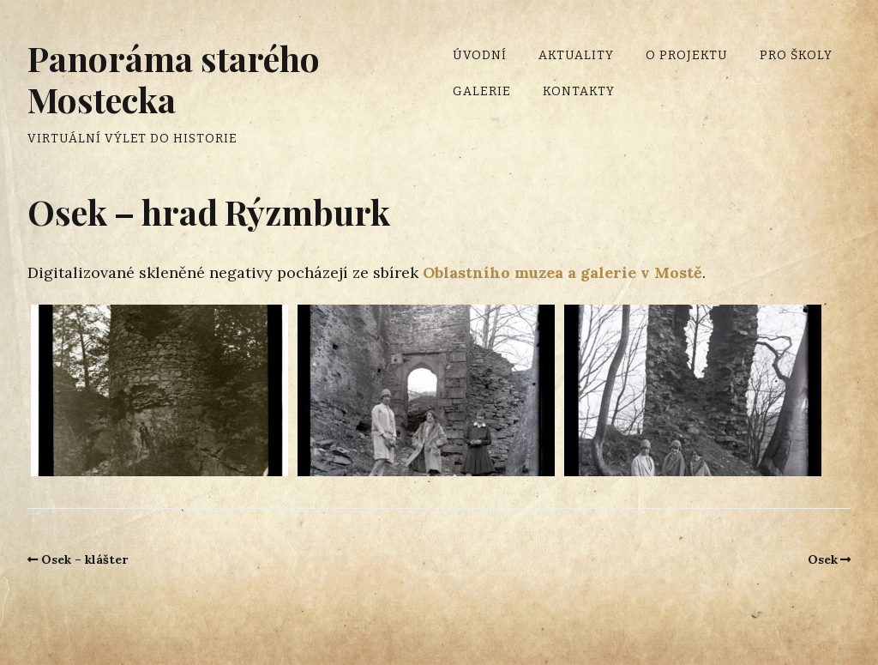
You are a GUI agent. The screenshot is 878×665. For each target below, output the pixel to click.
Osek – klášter (84, 559)
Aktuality (576, 55)
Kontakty (579, 91)
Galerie (482, 91)
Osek (823, 559)
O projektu (687, 55)
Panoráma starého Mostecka (173, 78)
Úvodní (480, 55)
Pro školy (796, 55)
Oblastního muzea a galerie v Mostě (562, 272)
